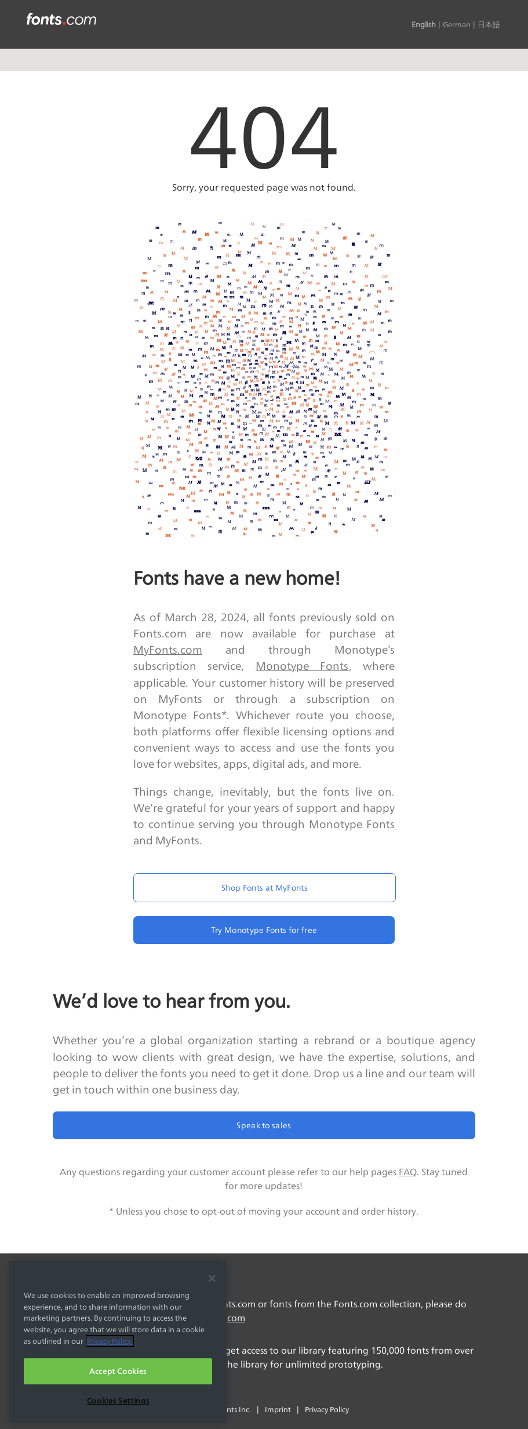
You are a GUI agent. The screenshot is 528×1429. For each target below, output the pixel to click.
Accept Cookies (118, 1371)
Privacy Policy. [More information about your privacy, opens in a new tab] (110, 1341)
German (457, 24)
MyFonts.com (167, 649)
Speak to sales (263, 1125)
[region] (118, 1342)
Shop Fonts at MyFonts (264, 887)
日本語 (489, 24)
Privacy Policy (327, 1409)
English (424, 24)
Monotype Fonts (302, 665)
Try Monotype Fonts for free (264, 930)
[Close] (212, 1278)
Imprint (278, 1409)
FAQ (408, 1172)
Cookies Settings (118, 1400)
